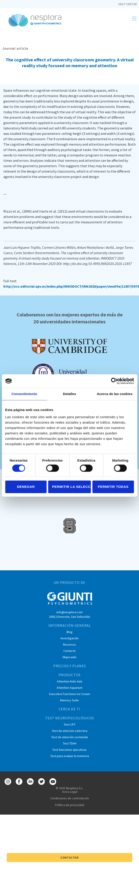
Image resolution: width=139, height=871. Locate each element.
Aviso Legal (69, 792)
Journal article (15, 48)
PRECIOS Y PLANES (69, 666)
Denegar (26, 487)
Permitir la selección (71, 487)
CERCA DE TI (69, 709)
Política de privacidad (69, 805)
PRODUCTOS (70, 675)
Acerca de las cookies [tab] (114, 394)
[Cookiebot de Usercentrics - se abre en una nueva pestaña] (114, 381)
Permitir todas (113, 487)
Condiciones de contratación (69, 798)
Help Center (127, 4)
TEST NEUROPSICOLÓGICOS (69, 718)
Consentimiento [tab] (24, 394)
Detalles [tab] (69, 394)
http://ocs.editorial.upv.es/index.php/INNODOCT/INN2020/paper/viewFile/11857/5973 (71, 286)
